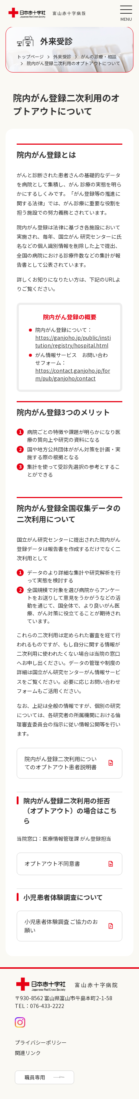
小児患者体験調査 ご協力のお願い (61, 926)
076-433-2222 (47, 1005)
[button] (126, 13)
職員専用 (34, 1077)
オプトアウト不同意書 (52, 863)
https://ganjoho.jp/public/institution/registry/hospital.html (73, 341)
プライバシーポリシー (41, 1042)
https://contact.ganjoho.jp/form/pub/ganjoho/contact (72, 374)
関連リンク (28, 1052)
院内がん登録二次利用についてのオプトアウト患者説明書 (60, 763)
